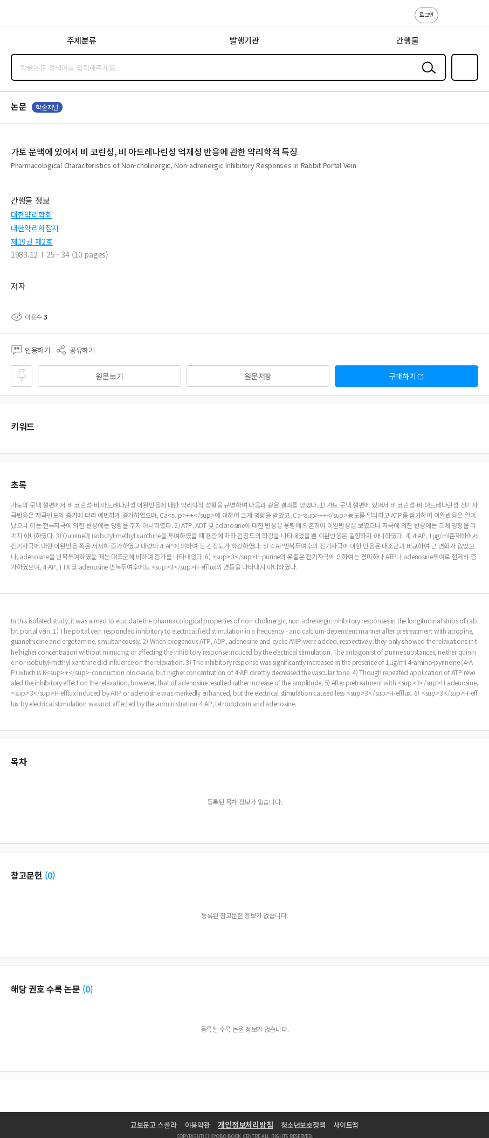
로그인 (426, 14)
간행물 (407, 40)
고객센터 (449, 20)
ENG (472, 20)
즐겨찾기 (462, 80)
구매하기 (402, 376)
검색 (426, 76)
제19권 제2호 (32, 241)
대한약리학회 (31, 214)
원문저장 (258, 376)
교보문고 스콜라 (153, 1125)
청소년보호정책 (303, 1125)
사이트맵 (346, 1125)
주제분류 (82, 40)
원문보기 (109, 376)
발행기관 (244, 40)
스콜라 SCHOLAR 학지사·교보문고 (32, 16)
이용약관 (197, 1125)
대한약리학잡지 (35, 228)
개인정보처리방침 (245, 1124)
